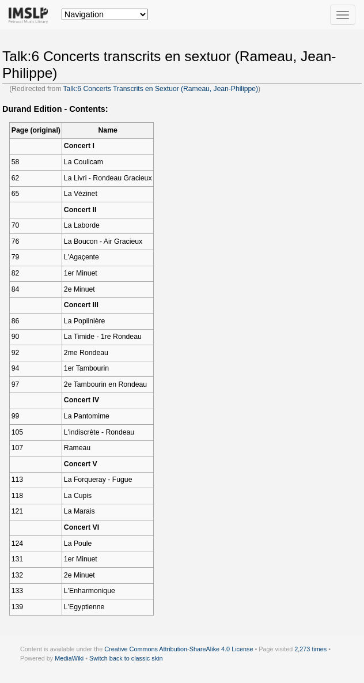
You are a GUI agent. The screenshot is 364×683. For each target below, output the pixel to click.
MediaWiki (69, 658)
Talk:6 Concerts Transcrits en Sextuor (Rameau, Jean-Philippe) (160, 89)
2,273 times (310, 649)
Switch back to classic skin (126, 658)
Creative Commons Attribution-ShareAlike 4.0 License (178, 649)
